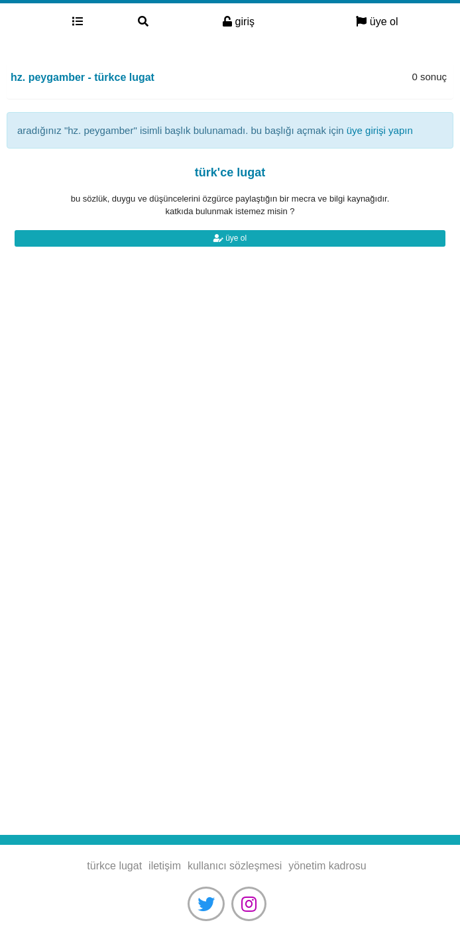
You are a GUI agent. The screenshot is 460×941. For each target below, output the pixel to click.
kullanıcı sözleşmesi (235, 865)
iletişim (164, 865)
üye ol (377, 21)
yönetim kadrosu (327, 865)
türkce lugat (22, 22)
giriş (239, 21)
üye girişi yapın (380, 130)
